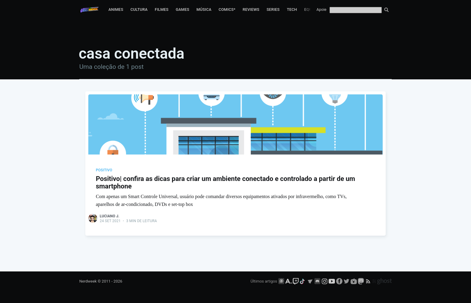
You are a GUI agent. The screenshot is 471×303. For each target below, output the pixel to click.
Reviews (251, 9)
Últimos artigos (264, 281)
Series (273, 9)
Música (203, 9)
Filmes (162, 9)
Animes (115, 9)
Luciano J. (109, 216)
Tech (292, 9)
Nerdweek (88, 281)
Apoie (322, 9)
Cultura (138, 9)
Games (182, 9)
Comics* (227, 9)
